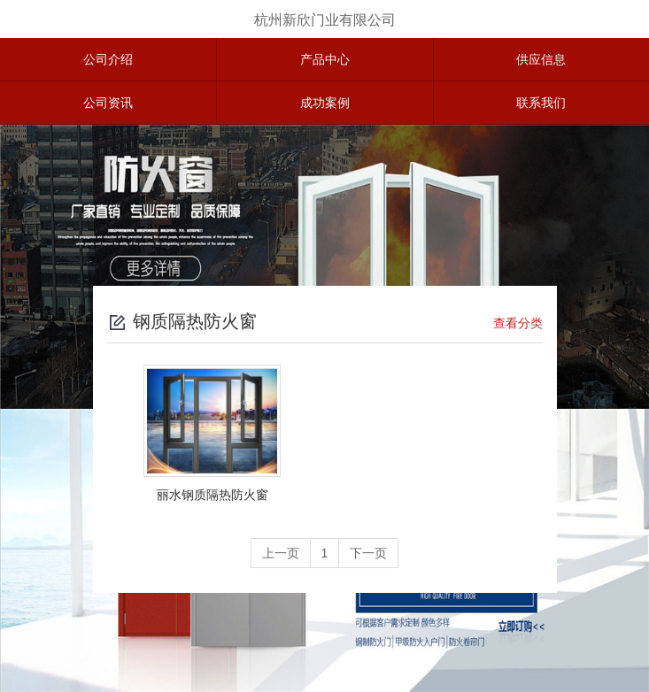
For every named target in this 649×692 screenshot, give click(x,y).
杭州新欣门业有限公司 (325, 19)
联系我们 (541, 103)
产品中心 (325, 59)
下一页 (368, 553)
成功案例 (325, 103)
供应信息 (541, 59)
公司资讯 (108, 103)
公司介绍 (108, 59)
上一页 (280, 553)
